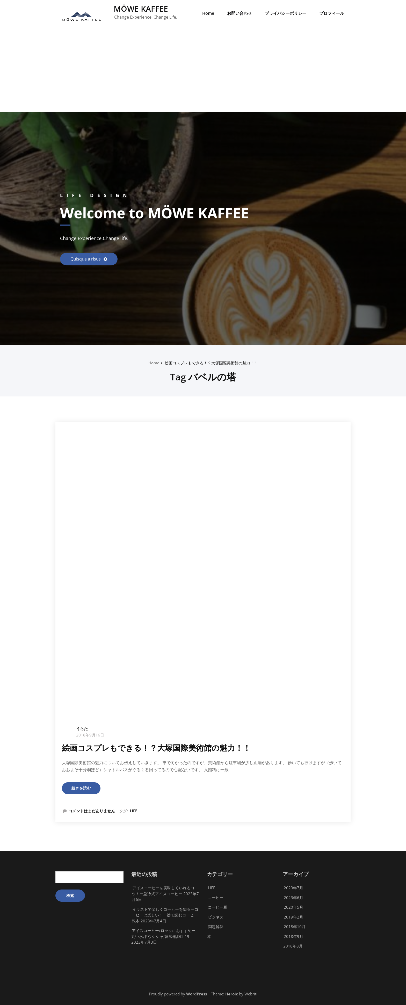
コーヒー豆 (217, 907)
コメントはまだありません (91, 810)
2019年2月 (293, 917)
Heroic (231, 993)
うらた (82, 728)
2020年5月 (293, 907)
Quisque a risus (86, 259)
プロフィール (331, 13)
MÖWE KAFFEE (141, 8)
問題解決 (215, 926)
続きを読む (81, 788)
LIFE (133, 810)
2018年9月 (293, 936)
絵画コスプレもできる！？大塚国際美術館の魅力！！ (211, 362)
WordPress (196, 993)
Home (208, 13)
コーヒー (215, 897)
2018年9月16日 (90, 735)
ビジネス (215, 917)
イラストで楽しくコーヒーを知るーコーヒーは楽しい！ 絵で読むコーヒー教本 (165, 915)
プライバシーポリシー (285, 13)
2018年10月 (295, 926)
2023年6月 (293, 897)
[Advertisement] (203, 73)
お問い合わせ (239, 13)
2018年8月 (293, 946)
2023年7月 (293, 887)
